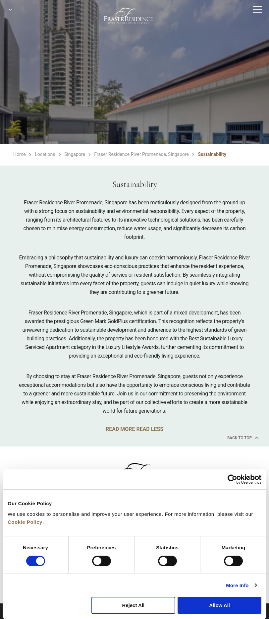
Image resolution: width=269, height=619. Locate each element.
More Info (237, 585)
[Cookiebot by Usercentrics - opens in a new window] (232, 479)
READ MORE (120, 429)
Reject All (133, 605)
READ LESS (149, 429)
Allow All (219, 605)
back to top (242, 437)
